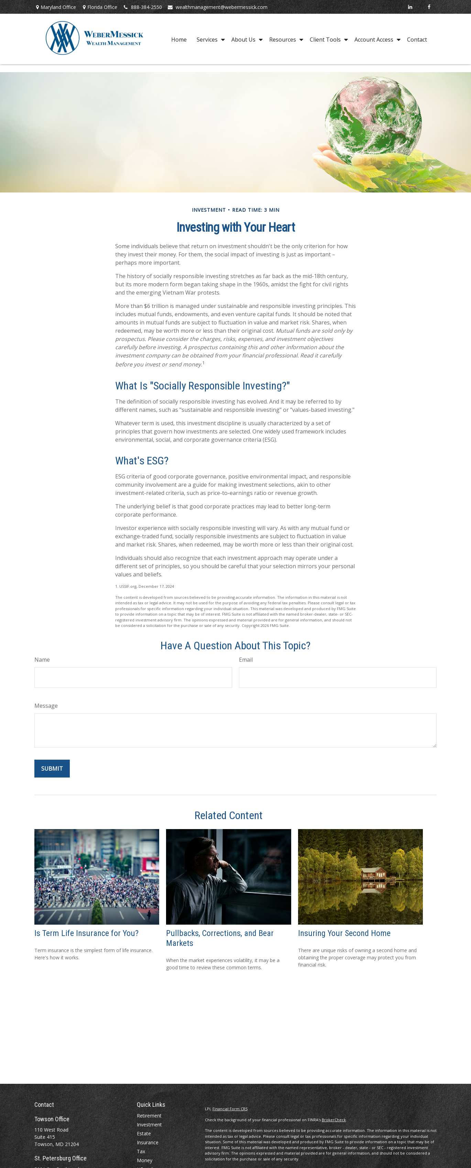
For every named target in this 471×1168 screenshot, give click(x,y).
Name (42, 659)
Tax (141, 1151)
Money (144, 1160)
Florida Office (99, 7)
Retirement (149, 1115)
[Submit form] (52, 769)
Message (46, 705)
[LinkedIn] (410, 7)
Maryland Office (55, 7)
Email (246, 659)
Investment (149, 1124)
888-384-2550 (142, 7)
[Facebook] (429, 7)
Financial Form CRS (230, 1108)
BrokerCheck (334, 1119)
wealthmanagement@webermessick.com (217, 7)
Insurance (147, 1142)
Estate (144, 1133)
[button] (178, 39)
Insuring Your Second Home (344, 933)
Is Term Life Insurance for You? (86, 933)
